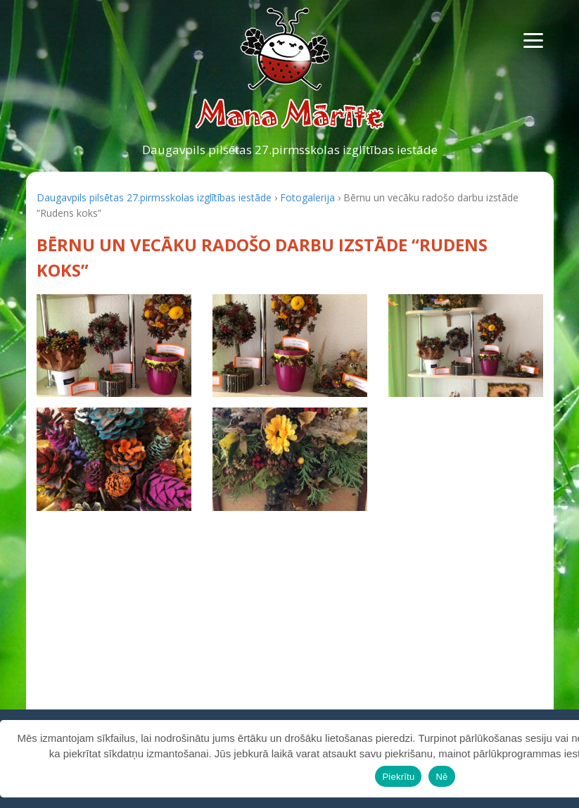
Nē (441, 776)
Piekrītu (398, 776)
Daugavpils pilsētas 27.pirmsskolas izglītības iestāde (290, 149)
